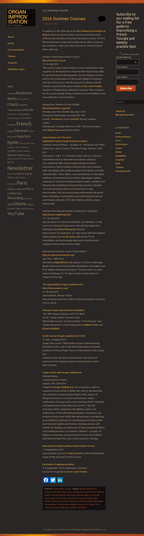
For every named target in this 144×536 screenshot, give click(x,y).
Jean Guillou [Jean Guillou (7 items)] (24, 143)
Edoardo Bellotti (50, 328)
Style (118, 163)
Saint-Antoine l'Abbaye (66, 504)
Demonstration (123, 137)
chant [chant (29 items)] (12, 104)
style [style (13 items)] (10, 204)
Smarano (81, 504)
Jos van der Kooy (66, 236)
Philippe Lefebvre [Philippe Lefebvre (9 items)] (16, 189)
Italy (73, 495)
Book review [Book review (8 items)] (22, 99)
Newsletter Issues (16, 69)
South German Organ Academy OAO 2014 (63, 336)
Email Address (126, 57)
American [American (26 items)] (24, 93)
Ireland (62, 495)
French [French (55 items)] (23, 124)
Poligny (83, 501)
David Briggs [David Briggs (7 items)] (12, 118)
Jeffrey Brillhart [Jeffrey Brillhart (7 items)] (22, 147)
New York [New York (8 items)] (11, 174)
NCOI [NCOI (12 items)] (10, 162)
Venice (55, 507)
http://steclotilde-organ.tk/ (56, 108)
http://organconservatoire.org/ (58, 255)
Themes (12, 56)
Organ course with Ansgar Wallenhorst (62, 372)
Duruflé (74, 119)
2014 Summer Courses (64, 18)
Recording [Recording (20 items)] (15, 198)
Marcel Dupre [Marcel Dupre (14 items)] (16, 155)
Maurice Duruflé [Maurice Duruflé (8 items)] (15, 158)
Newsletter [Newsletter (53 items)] (20, 168)
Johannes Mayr (82, 495)
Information (59, 489)
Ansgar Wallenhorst (63, 387)
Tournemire (56, 119)
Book (118, 133)
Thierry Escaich (75, 453)
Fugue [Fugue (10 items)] (10, 131)
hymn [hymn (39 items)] (13, 142)
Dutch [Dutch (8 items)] (22, 118)
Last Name (121, 77)
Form (118, 140)
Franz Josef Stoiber (92, 86)
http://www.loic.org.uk (54, 60)
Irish (68, 495)
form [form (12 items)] (28, 117)
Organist (120, 160)
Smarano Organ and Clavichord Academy (63, 310)
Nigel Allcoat (61, 262)
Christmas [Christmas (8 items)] (12, 114)
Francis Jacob (72, 492)
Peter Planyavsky (67, 229)
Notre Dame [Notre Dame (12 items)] (24, 173)
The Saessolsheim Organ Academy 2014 (62, 284)
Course (48, 492)
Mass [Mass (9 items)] (28, 155)
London (63, 498)
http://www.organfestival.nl (56, 214)
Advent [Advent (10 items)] (11, 93)
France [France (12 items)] (11, 124)
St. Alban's (90, 504)
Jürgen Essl (54, 498)
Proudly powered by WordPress (57, 529)
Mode (118, 152)
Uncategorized (123, 171)
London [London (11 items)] (11, 150)
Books (11, 43)
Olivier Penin (53, 130)
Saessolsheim (50, 504)
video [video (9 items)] (18, 208)
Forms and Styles (16, 50)
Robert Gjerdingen (95, 501)
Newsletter (121, 156)
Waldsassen (64, 507)
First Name (122, 67)
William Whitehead (78, 507)
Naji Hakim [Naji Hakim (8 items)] (28, 158)
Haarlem (54, 495)
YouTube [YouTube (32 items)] (15, 213)
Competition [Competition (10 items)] (23, 114)
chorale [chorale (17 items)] (27, 110)
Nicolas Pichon (85, 498)
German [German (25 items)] (21, 130)
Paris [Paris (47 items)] (22, 182)
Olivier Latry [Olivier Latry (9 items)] (13, 177)
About (11, 37)
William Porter (91, 325)
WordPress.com (99, 529)
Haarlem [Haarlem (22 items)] (24, 136)
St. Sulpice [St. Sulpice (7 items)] (28, 198)
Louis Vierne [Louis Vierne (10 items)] (23, 150)
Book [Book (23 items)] (11, 98)
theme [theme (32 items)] (20, 203)
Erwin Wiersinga (59, 492)
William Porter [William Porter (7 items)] (27, 209)
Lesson (68, 489)
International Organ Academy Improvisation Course (68, 446)
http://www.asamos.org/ (55, 288)
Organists (12, 63)
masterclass (73, 498)
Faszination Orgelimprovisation (58, 464)
